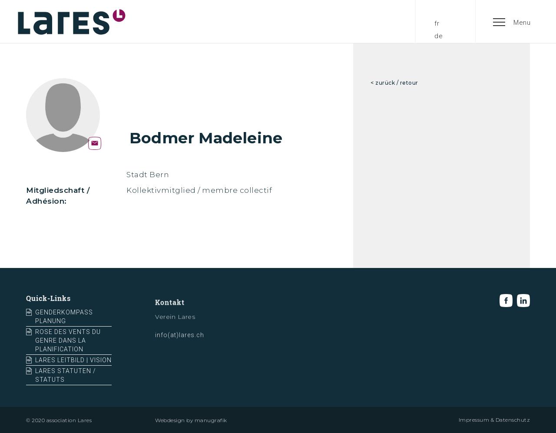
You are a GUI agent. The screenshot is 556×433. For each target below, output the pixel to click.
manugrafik (211, 420)
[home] (71, 21)
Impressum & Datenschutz (494, 419)
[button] (512, 21)
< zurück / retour (394, 82)
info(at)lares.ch (179, 339)
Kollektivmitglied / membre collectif (199, 190)
